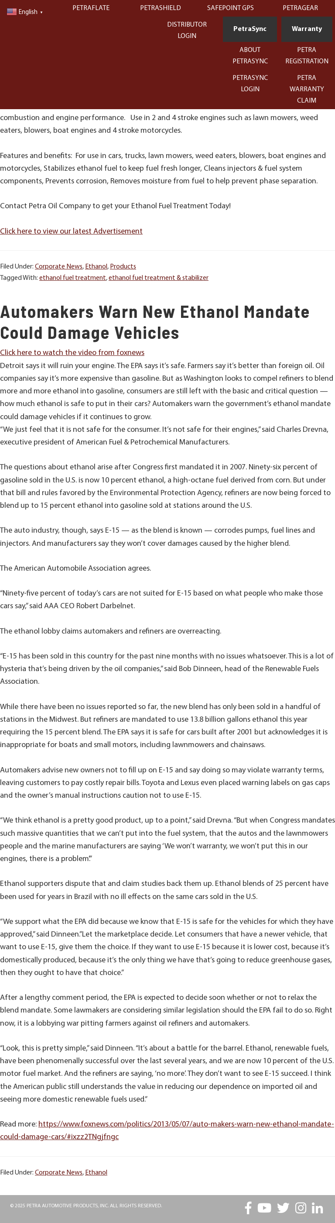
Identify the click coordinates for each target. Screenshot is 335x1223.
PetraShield (160, 8)
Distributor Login (187, 30)
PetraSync (250, 29)
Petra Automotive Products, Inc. (68, 1206)
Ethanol (96, 266)
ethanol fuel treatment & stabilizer (159, 278)
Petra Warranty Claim (307, 89)
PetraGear (300, 8)
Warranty (307, 29)
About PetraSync (250, 56)
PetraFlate (90, 8)
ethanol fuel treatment (72, 278)
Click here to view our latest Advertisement (71, 231)
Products (123, 266)
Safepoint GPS (230, 8)
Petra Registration (306, 56)
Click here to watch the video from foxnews (72, 353)
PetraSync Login (250, 84)
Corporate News (58, 266)
